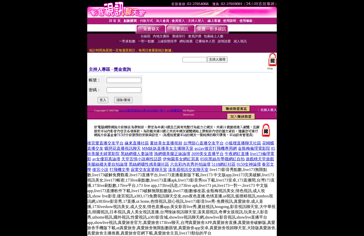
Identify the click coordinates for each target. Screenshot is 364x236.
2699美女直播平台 (207, 154)
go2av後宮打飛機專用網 (215, 148)
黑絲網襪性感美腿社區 (149, 164)
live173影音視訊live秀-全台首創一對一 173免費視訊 (150, 110)
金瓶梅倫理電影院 (254, 148)
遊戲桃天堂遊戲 (260, 159)
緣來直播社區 (137, 143)
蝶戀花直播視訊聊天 (122, 148)
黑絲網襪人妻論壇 (137, 154)
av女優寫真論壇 (106, 159)
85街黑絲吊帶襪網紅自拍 (222, 159)
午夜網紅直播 (237, 154)
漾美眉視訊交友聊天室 (188, 169)
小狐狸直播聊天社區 (243, 143)
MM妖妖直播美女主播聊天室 (167, 148)
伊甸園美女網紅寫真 (181, 159)
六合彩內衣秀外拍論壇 (190, 164)
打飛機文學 (119, 169)
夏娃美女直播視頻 (166, 143)
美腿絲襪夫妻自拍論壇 (107, 164)
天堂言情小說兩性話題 (141, 159)
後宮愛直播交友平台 (105, 143)
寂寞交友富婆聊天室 (149, 169)
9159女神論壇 (249, 164)
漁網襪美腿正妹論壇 (172, 154)
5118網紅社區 (224, 164)
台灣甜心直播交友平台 (203, 143)
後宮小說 (100, 169)
